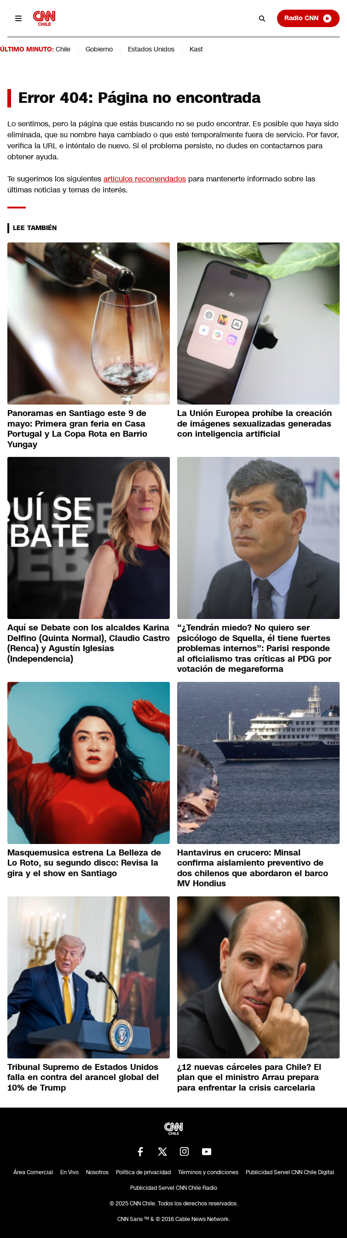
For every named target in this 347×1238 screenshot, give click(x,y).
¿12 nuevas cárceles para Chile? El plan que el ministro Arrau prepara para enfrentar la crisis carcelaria (249, 1077)
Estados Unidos (151, 49)
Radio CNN (308, 18)
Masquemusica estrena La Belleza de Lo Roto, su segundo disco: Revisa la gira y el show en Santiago (84, 863)
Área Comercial (33, 1172)
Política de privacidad (143, 1172)
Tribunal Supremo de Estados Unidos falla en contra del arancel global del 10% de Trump (83, 1077)
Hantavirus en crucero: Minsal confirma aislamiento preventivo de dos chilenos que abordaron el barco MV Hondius (252, 868)
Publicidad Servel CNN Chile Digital (290, 1172)
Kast (196, 49)
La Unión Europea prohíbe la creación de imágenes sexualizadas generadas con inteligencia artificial (254, 423)
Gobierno (99, 49)
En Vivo (69, 1172)
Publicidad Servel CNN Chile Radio (173, 1188)
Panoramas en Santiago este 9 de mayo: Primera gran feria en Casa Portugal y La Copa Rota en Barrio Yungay (77, 428)
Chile (63, 49)
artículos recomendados (145, 179)
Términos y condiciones (208, 1172)
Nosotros (97, 1172)
